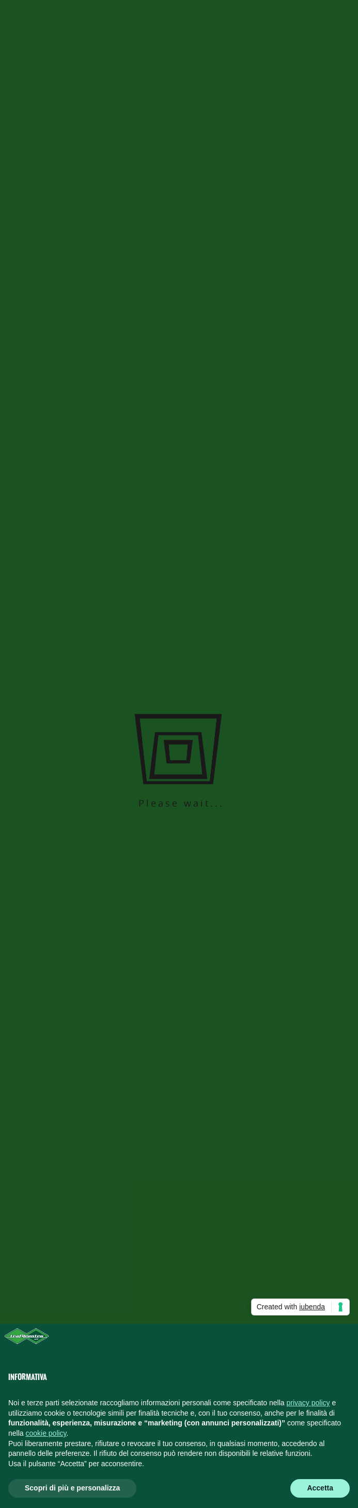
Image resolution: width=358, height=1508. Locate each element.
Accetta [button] (320, 1488)
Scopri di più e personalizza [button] (72, 1488)
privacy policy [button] (308, 1403)
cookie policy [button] (45, 1433)
